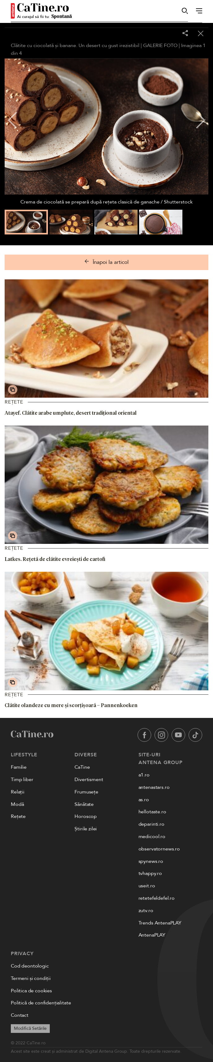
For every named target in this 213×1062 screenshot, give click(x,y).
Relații (17, 792)
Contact (19, 1015)
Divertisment (89, 779)
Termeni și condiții (31, 978)
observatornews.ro (159, 849)
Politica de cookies (31, 990)
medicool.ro (151, 836)
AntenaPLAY (151, 935)
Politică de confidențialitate (41, 1002)
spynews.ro (150, 861)
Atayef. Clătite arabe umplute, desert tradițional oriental (71, 413)
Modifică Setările (30, 1028)
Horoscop (86, 816)
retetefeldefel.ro (156, 898)
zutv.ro (145, 910)
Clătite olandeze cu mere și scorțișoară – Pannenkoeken (71, 705)
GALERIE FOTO (160, 45)
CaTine (82, 767)
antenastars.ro (154, 787)
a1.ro (144, 774)
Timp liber (22, 779)
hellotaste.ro (152, 811)
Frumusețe (86, 792)
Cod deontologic (30, 966)
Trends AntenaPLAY (159, 923)
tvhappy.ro (150, 873)
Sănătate (84, 804)
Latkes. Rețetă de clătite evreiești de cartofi (55, 559)
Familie (19, 767)
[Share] (185, 33)
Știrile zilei (86, 828)
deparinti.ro (151, 824)
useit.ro (146, 885)
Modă (17, 804)
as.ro (143, 799)
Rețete (14, 402)
